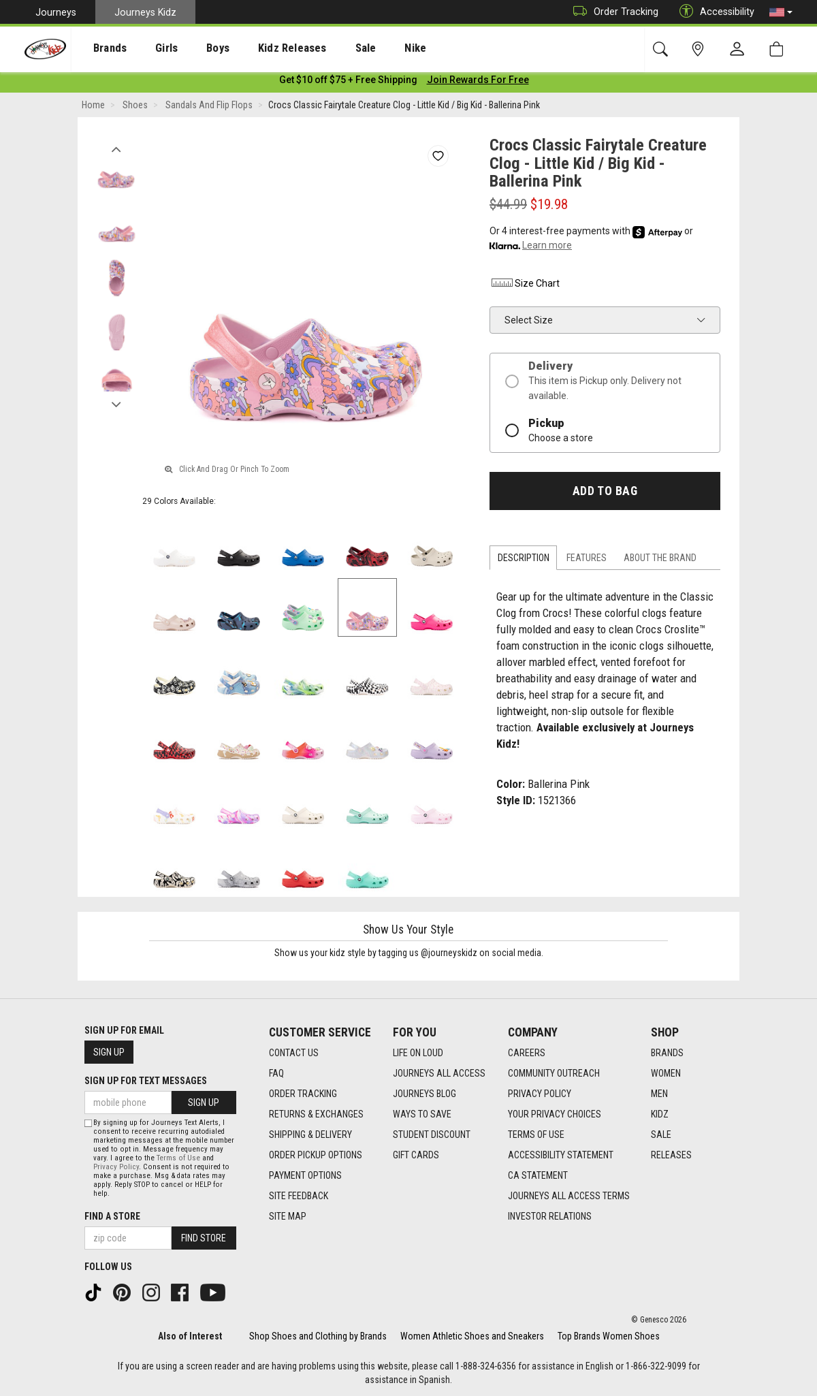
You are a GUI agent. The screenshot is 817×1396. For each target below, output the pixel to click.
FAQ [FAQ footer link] (276, 1073)
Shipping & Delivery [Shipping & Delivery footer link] (310, 1134)
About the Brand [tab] (660, 560)
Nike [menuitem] (369, 48)
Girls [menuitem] (148, 48)
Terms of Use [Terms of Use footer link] (536, 1134)
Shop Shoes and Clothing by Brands (318, 1336)
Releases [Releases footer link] (671, 1154)
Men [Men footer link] (659, 1093)
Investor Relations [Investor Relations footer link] (550, 1216)
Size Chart (525, 285)
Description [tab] (523, 560)
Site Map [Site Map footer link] (287, 1216)
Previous (116, 148)
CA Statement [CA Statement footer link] (538, 1175)
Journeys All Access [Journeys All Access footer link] (439, 1073)
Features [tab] (586, 560)
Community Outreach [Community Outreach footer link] (554, 1073)
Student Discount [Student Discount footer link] (431, 1134)
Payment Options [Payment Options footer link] (305, 1175)
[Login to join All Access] (348, 82)
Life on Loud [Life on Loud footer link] (418, 1052)
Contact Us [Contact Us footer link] (294, 1052)
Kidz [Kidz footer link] (660, 1114)
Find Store (203, 1238)
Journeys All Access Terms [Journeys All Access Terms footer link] (569, 1195)
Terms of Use (178, 1158)
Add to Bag (605, 493)
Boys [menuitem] (193, 48)
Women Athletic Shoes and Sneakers (472, 1336)
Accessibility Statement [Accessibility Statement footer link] (560, 1154)
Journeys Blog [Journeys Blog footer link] (424, 1093)
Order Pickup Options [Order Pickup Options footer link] (315, 1154)
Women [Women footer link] (666, 1073)
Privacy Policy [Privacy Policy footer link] (539, 1093)
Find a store (112, 1216)
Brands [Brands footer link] (667, 1052)
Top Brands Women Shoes (609, 1336)
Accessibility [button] (713, 12)
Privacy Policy (116, 1166)
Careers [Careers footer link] (526, 1052)
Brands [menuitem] (99, 48)
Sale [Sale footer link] (661, 1134)
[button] (781, 12)
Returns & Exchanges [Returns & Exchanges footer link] (316, 1114)
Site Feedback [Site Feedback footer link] (298, 1195)
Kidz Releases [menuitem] (260, 48)
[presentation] (99, 48)
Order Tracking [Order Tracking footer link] (303, 1093)
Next (116, 404)
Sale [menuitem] (326, 48)
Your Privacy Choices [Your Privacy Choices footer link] (554, 1114)
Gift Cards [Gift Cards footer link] (416, 1154)
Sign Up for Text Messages (145, 1080)
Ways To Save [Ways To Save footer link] (422, 1114)
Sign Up (109, 1052)
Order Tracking (612, 12)
